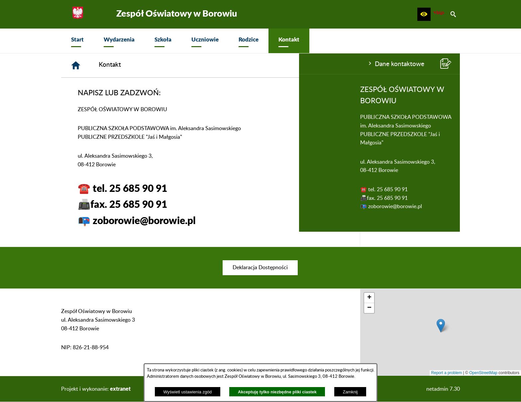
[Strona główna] (175, 65)
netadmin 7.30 (443, 389)
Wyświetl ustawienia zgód (187, 391)
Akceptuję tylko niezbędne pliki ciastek (277, 391)
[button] (424, 14)
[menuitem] (77, 41)
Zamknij (350, 391)
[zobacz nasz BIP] (438, 14)
